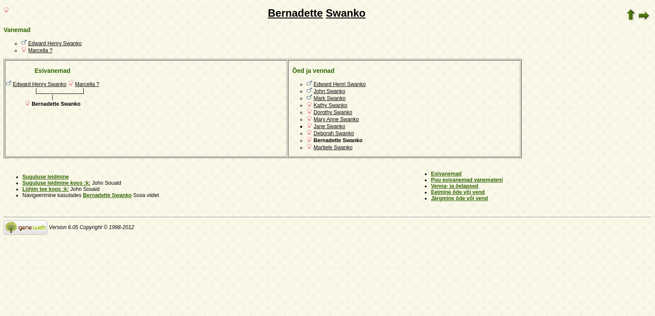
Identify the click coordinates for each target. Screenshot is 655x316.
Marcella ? (40, 50)
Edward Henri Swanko (339, 84)
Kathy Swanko (330, 105)
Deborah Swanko (333, 133)
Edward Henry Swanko (55, 43)
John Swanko (329, 91)
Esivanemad (446, 174)
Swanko (346, 13)
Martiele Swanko (332, 147)
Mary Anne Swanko (336, 119)
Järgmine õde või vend (459, 198)
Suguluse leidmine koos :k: (56, 183)
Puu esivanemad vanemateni (467, 180)
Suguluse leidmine (45, 177)
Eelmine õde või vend (458, 192)
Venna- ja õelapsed (454, 186)
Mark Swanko (329, 98)
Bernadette (295, 13)
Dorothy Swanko (332, 112)
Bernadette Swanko (107, 195)
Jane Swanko (329, 126)
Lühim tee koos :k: (45, 189)
